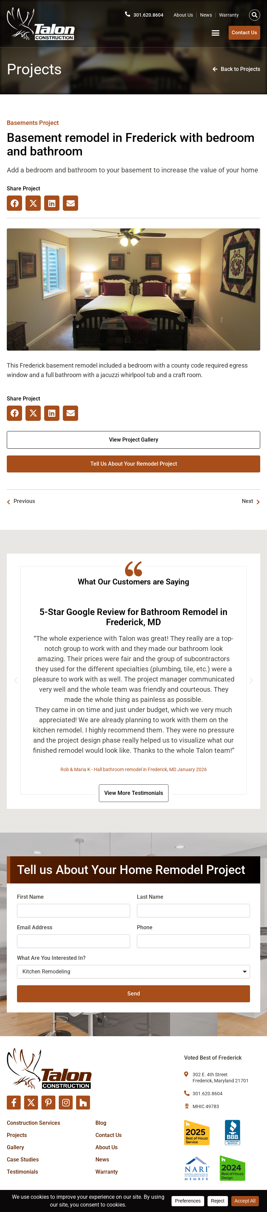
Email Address (34, 929)
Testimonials (22, 1172)
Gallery (15, 1147)
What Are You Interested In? (51, 959)
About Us (183, 14)
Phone (145, 929)
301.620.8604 (146, 14)
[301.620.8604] (124, 13)
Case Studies (23, 1159)
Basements (22, 122)
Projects (17, 1135)
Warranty (229, 14)
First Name (30, 898)
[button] (254, 14)
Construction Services (33, 1123)
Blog (100, 1123)
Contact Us (108, 1135)
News (206, 14)
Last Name (150, 898)
